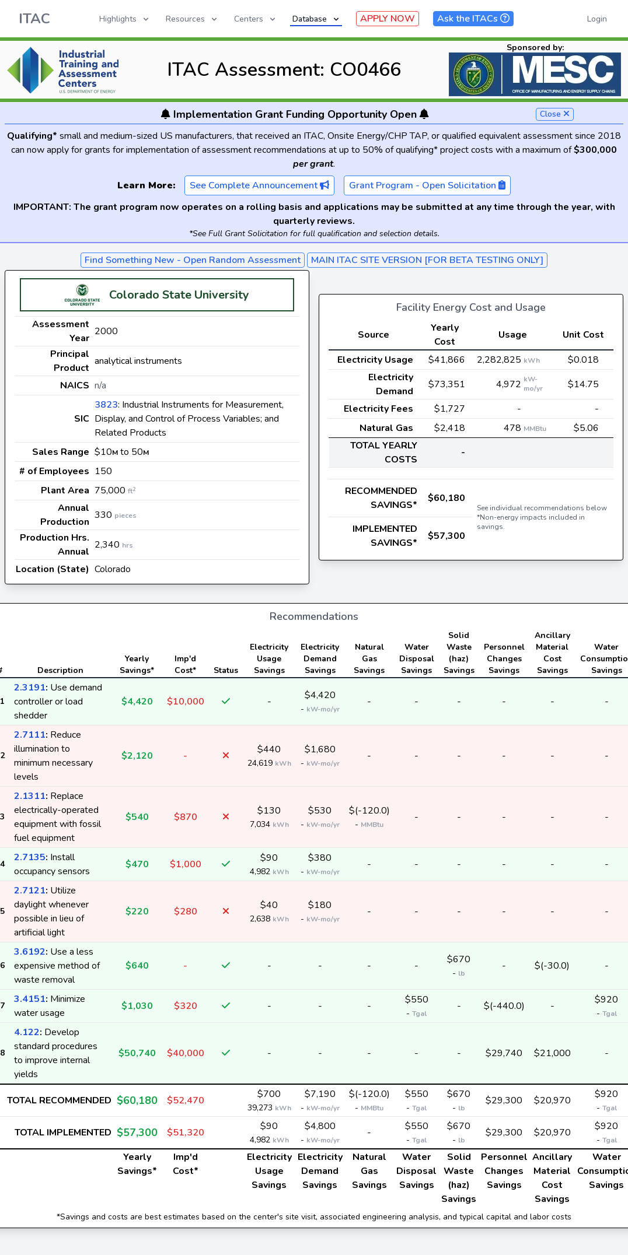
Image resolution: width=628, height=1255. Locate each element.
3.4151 (30, 999)
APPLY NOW (387, 18)
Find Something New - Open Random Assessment (193, 260)
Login (597, 18)
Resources (192, 18)
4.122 (27, 1032)
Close (555, 114)
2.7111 (30, 734)
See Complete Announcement (259, 185)
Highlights (125, 18)
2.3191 (30, 687)
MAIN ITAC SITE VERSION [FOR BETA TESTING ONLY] (427, 260)
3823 (106, 404)
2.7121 (30, 890)
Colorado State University (179, 295)
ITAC (34, 18)
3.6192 (30, 951)
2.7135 (30, 857)
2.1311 (30, 796)
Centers (255, 18)
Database (316, 18)
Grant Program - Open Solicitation (427, 185)
